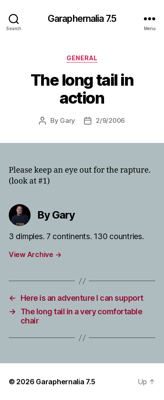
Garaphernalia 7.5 (82, 18)
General (82, 58)
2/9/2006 (110, 120)
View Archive (35, 254)
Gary (67, 120)
